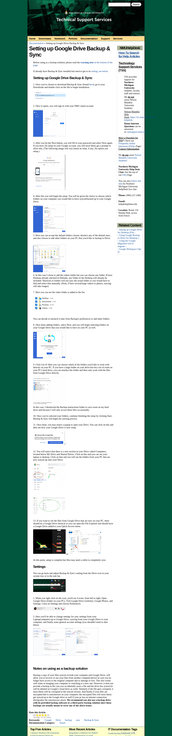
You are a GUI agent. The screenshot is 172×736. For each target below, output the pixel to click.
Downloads (45, 38)
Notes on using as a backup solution (60, 668)
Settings (39, 567)
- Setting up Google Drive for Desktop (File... (130, 231)
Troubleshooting (114, 733)
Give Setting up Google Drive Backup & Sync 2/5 (40, 715)
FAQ (124, 175)
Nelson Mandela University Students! (130, 158)
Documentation (89, 38)
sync (78, 720)
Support (105, 38)
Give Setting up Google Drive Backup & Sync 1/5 (37, 715)
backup (68, 720)
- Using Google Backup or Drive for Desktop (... (129, 236)
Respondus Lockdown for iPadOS (83, 733)
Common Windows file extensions (44, 733)
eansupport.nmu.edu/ (137, 132)
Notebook (59, 38)
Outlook (125, 733)
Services (118, 38)
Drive (58, 720)
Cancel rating (34, 715)
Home (32, 38)
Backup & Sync (91, 720)
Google (48, 720)
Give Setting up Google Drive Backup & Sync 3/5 (42, 715)
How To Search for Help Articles (129, 54)
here (91, 84)
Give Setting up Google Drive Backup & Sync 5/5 (48, 715)
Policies (73, 38)
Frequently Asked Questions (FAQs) (127, 144)
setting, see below (99, 71)
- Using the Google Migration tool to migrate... (127, 243)
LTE (133, 733)
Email (62, 722)
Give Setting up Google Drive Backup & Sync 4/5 (45, 715)
